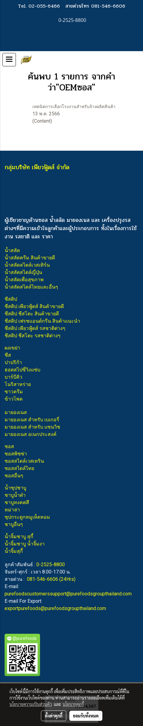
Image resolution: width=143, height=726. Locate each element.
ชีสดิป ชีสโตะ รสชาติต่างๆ (33, 335)
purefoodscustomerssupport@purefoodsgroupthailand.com (68, 594)
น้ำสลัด (12, 250)
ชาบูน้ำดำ (15, 495)
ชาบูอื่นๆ (14, 524)
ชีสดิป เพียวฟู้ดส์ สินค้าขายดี (34, 306)
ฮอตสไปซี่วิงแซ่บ (22, 370)
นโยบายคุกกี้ (73, 704)
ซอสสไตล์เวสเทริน (24, 461)
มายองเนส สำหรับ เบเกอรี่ (32, 420)
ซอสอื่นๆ (14, 476)
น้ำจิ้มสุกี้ (14, 551)
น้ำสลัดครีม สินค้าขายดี (30, 258)
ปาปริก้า (13, 362)
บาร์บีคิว (13, 377)
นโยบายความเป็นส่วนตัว (30, 704)
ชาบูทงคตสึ (17, 502)
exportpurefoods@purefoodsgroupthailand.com (55, 608)
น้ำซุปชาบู (15, 488)
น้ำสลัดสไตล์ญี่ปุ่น (23, 272)
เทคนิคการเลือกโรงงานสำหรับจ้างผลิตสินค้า (74, 106)
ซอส (9, 446)
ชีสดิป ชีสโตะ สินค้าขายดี (32, 314)
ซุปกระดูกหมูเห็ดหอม (27, 517)
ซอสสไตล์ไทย (19, 468)
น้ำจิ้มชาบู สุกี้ (19, 536)
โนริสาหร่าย (18, 384)
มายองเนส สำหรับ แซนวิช (32, 427)
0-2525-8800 (50, 564)
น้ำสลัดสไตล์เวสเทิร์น (27, 265)
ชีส (8, 355)
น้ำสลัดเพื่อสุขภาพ (24, 279)
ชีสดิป (11, 299)
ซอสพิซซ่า (16, 454)
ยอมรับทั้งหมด (86, 715)
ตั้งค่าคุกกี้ (53, 715)
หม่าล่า (12, 510)
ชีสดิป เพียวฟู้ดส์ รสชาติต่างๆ (35, 328)
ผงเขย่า (12, 348)
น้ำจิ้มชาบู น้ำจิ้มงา (25, 544)
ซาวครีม (14, 392)
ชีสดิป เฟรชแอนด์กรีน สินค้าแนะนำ (42, 321)
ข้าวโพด (14, 399)
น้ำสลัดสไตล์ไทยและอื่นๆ (31, 287)
